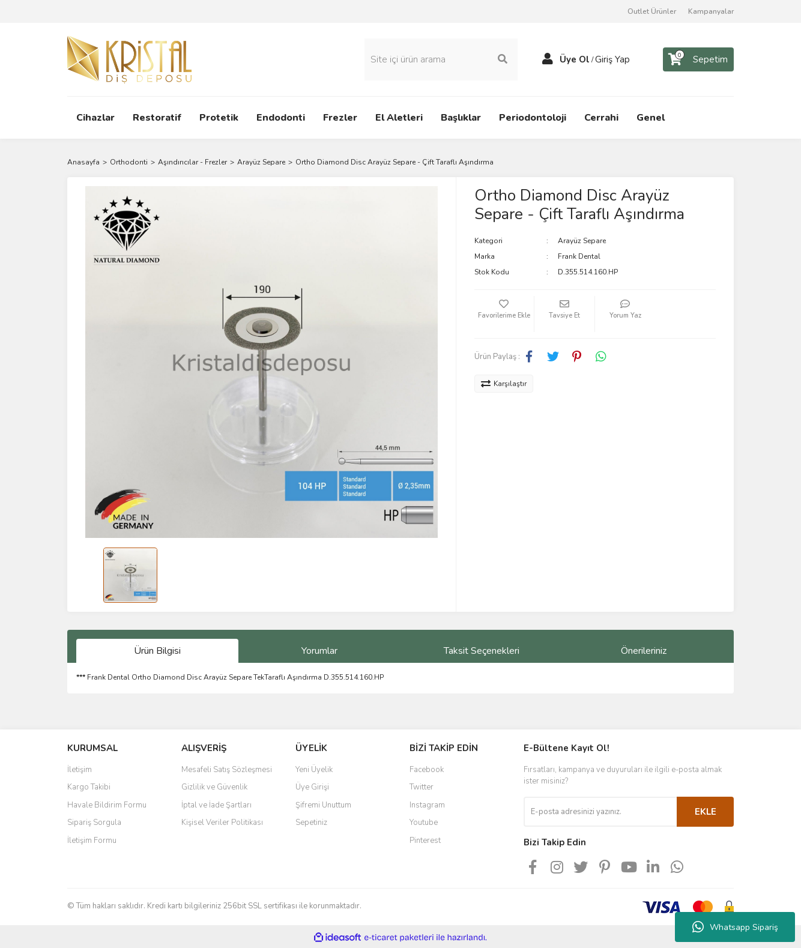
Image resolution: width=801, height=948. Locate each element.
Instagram (427, 804)
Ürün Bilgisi (157, 650)
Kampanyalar (711, 11)
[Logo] (129, 58)
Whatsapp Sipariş (735, 927)
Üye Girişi (312, 786)
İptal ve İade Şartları (216, 804)
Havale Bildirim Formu (107, 804)
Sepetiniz (311, 822)
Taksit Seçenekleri (481, 650)
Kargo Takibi (88, 786)
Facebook (427, 768)
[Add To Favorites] (504, 313)
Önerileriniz (643, 650)
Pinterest (425, 839)
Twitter (422, 786)
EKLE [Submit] (705, 811)
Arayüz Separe (582, 239)
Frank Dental (579, 255)
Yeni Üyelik (314, 768)
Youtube (424, 822)
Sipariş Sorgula (94, 822)
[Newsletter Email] (600, 811)
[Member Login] (547, 59)
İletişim (79, 768)
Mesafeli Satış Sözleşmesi (226, 768)
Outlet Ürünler (651, 11)
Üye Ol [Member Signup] (575, 59)
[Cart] (698, 59)
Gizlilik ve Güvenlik (214, 786)
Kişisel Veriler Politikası (222, 822)
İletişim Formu (91, 839)
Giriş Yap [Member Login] (612, 59)
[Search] (441, 59)
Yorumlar (319, 650)
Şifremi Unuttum (323, 804)
